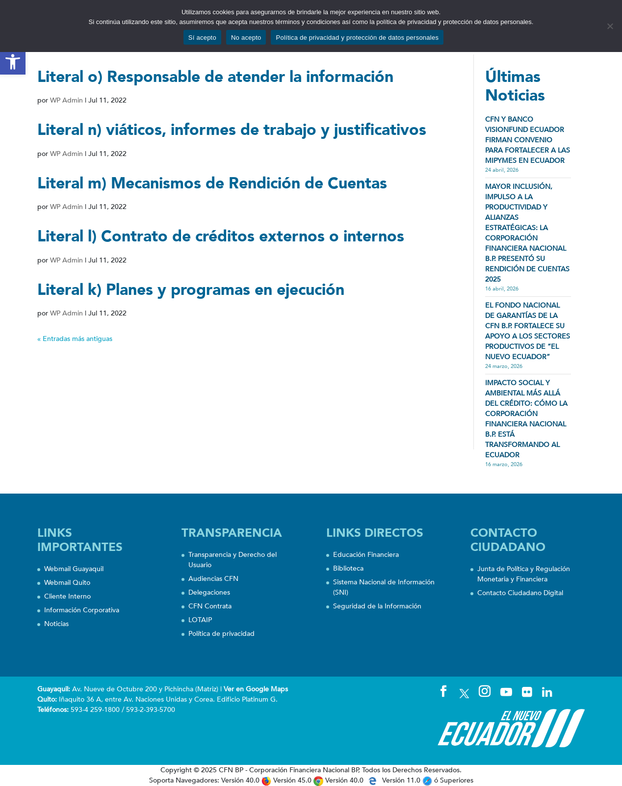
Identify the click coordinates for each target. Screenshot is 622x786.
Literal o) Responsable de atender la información (215, 77)
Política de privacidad (221, 633)
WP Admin (66, 100)
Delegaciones (209, 592)
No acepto (246, 37)
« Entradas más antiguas (74, 338)
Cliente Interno (67, 596)
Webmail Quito (67, 582)
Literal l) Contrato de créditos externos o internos (220, 236)
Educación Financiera (366, 554)
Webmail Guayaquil (74, 569)
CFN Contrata (210, 606)
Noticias (56, 624)
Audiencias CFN (213, 578)
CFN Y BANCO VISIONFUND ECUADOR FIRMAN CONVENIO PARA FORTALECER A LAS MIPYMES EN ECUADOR (527, 140)
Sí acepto (202, 37)
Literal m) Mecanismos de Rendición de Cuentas (212, 183)
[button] (13, 62)
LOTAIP (200, 620)
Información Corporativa (81, 610)
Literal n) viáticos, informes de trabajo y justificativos (231, 130)
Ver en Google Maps (256, 689)
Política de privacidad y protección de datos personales (357, 37)
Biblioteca (348, 568)
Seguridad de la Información (377, 606)
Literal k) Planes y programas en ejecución (190, 290)
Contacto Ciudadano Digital (520, 593)
